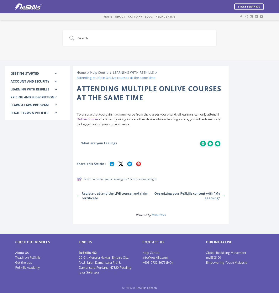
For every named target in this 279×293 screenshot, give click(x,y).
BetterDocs (159, 215)
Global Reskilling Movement (226, 253)
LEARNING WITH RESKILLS (133, 72)
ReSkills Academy (27, 267)
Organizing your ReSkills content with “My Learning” (189, 195)
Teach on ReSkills (27, 257)
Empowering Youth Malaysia (226, 262)
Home (108, 16)
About (120, 16)
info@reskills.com (155, 257)
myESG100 (213, 257)
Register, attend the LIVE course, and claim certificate (112, 195)
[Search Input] (144, 38)
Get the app (23, 262)
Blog (149, 16)
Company (135, 16)
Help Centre (165, 16)
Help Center (151, 253)
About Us (22, 253)
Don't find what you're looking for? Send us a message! (116, 179)
